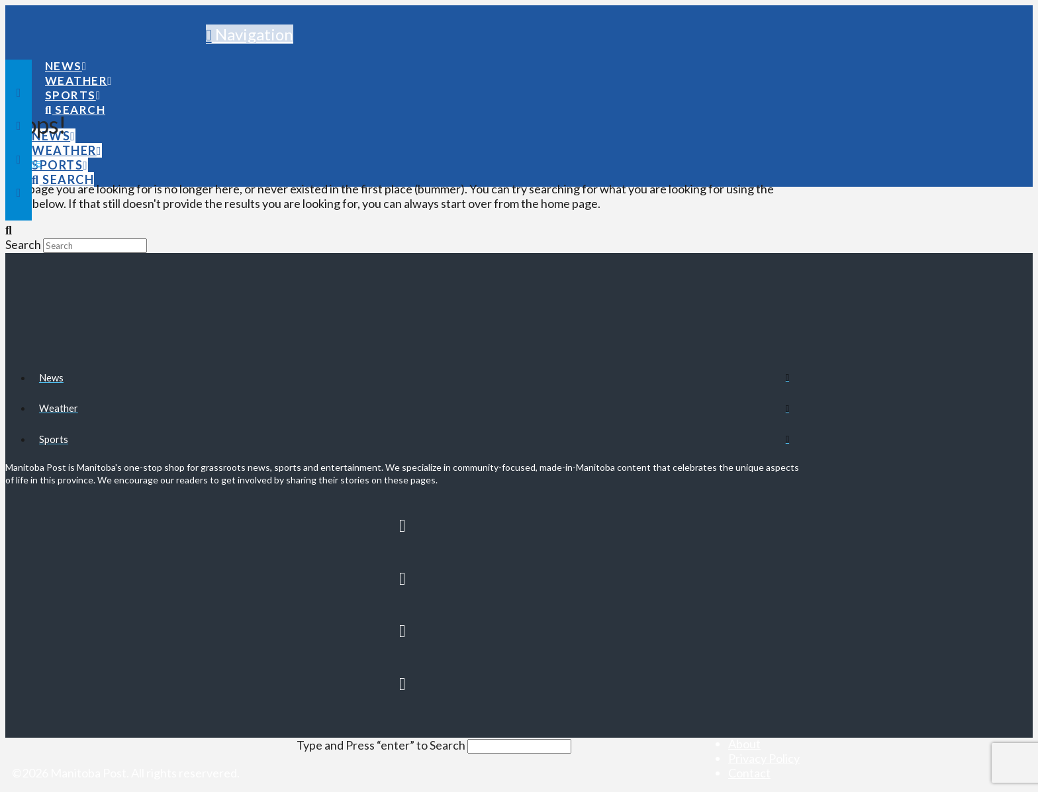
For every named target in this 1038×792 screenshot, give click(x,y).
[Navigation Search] (75, 97)
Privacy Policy (764, 758)
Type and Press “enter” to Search (381, 745)
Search (23, 244)
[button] (249, 34)
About (744, 743)
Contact (749, 773)
